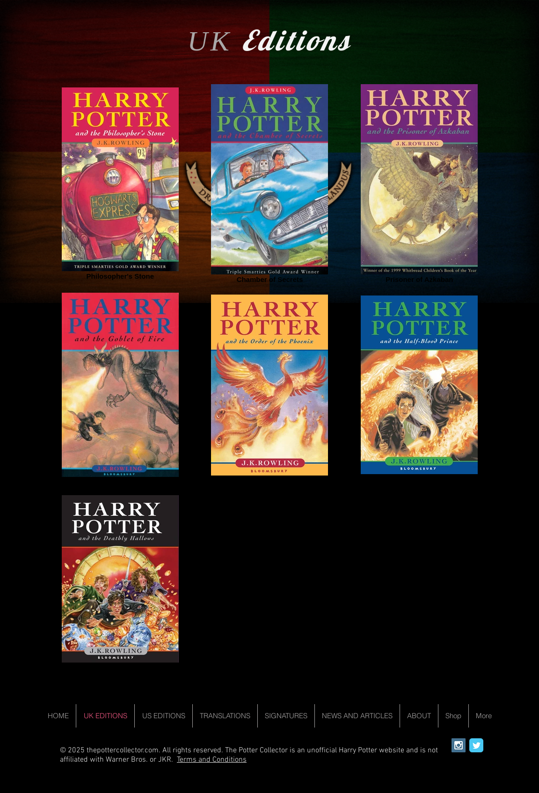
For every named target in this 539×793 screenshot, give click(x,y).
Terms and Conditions (212, 759)
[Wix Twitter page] (476, 745)
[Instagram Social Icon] (459, 745)
